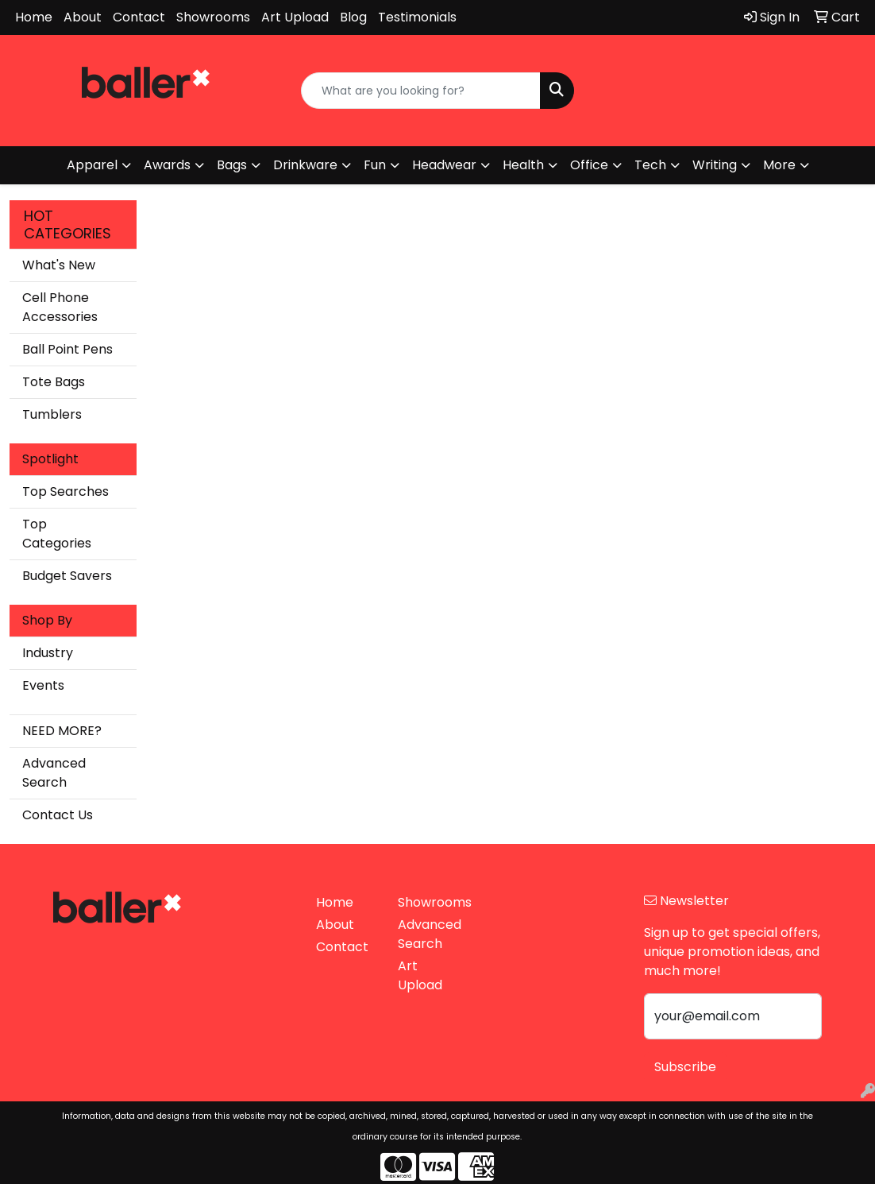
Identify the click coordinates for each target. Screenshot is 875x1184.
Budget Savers (67, 576)
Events (43, 685)
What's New (58, 265)
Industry (47, 653)
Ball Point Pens (67, 349)
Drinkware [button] (305, 165)
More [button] (779, 165)
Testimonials (417, 17)
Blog (353, 17)
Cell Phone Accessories (60, 307)
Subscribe (685, 1067)
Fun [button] (375, 165)
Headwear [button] (444, 165)
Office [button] (589, 165)
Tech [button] (650, 165)
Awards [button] (167, 165)
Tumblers (52, 414)
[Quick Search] (420, 90)
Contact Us (57, 815)
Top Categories (56, 533)
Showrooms (213, 17)
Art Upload (295, 17)
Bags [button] (232, 165)
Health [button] (523, 165)
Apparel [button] (92, 165)
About (83, 17)
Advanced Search (54, 772)
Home (33, 17)
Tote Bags (53, 382)
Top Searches (65, 491)
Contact (139, 17)
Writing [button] (714, 165)
